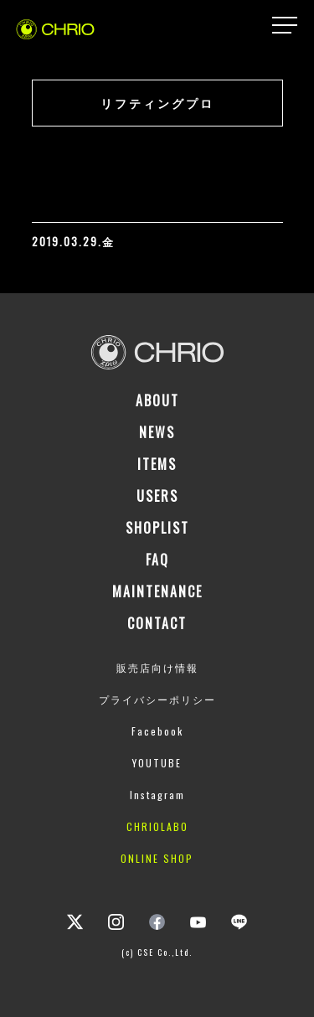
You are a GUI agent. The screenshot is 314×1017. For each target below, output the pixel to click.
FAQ (157, 560)
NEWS (157, 432)
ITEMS (157, 464)
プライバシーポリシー (157, 699)
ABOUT (157, 400)
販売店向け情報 (157, 667)
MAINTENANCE (157, 591)
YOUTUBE (157, 763)
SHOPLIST (157, 528)
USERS (157, 496)
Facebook (157, 731)
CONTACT (157, 623)
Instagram (157, 794)
